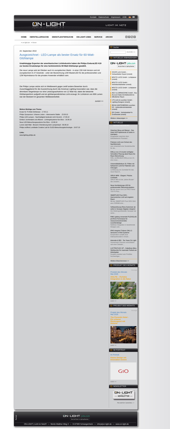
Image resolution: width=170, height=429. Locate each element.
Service (98, 37)
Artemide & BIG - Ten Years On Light (123, 240)
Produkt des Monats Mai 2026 (118, 273)
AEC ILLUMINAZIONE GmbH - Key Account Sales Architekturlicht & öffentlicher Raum (124, 95)
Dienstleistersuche (62, 37)
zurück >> (99, 101)
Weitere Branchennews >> (119, 261)
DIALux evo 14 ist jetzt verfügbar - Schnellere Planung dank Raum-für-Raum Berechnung (123, 154)
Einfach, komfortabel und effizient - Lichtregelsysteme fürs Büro (42, 119)
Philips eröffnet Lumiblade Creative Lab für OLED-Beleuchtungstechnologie (46, 127)
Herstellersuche (39, 37)
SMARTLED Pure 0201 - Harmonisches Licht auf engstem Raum (121, 197)
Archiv (109, 37)
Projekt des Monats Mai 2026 (118, 313)
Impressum (115, 17)
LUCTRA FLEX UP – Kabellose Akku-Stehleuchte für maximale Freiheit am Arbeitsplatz (123, 250)
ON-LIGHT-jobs (83, 37)
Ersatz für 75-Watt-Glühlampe (30, 112)
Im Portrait (114, 355)
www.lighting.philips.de (28, 135)
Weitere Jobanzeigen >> (119, 118)
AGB (124, 17)
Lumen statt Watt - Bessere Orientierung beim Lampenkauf (40, 125)
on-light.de (26, 42)
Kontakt (93, 17)
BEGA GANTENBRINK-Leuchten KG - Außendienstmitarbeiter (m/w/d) (123, 107)
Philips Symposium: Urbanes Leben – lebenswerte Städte (40, 114)
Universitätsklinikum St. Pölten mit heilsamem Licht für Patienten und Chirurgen (122, 166)
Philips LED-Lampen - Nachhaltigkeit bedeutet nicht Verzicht (41, 117)
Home (24, 37)
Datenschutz (104, 17)
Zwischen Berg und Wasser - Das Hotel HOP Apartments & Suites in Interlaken (122, 132)
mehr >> (113, 301)
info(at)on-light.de (104, 424)
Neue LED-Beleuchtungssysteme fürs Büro (35, 122)
